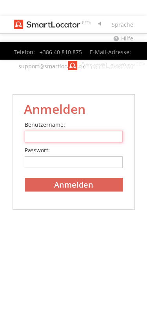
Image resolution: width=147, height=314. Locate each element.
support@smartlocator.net (53, 66)
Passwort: (37, 150)
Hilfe (127, 38)
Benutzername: (45, 124)
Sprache (122, 24)
